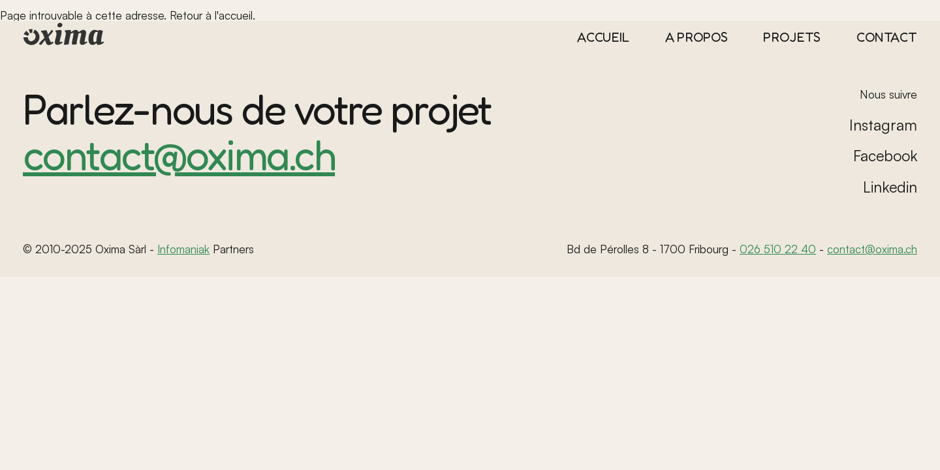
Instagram (883, 125)
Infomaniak (183, 249)
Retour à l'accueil (211, 15)
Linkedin (890, 187)
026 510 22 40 (778, 249)
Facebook (885, 155)
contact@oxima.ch (179, 154)
